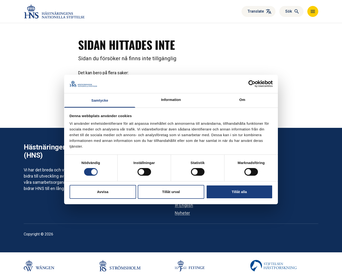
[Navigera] (312, 11)
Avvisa (103, 192)
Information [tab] (171, 100)
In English (184, 205)
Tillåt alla (239, 192)
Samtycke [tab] (99, 100)
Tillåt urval (171, 192)
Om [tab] (242, 100)
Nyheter (182, 212)
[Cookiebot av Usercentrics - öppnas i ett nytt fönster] (252, 83)
